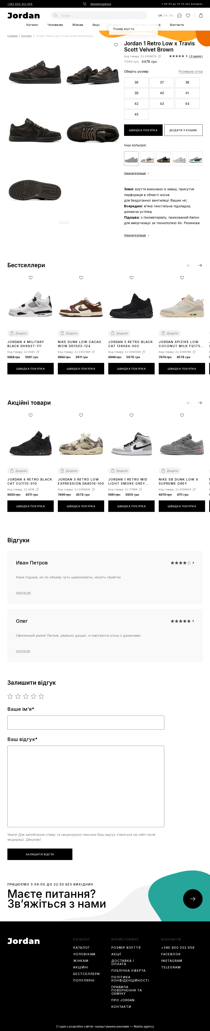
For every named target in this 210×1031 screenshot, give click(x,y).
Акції (96, 25)
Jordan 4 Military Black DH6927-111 (25, 344)
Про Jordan (123, 1000)
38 (187, 82)
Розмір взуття (126, 947)
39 (136, 93)
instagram (172, 960)
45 (136, 114)
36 (136, 82)
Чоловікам (55, 25)
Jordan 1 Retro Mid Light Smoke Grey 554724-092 (127, 481)
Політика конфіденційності (130, 979)
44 (187, 104)
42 (136, 104)
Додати (21, 333)
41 (187, 93)
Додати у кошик (183, 130)
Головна (12, 36)
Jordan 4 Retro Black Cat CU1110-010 (29, 481)
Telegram (171, 967)
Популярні (84, 980)
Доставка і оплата (146, 25)
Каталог (32, 25)
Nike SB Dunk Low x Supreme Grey (179, 481)
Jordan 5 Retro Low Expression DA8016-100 (81, 481)
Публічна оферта (128, 970)
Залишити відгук (40, 854)
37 (162, 82)
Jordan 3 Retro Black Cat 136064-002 (130, 344)
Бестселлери (86, 974)
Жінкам (77, 25)
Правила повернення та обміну (126, 990)
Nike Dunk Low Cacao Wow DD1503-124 (80, 344)
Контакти (177, 25)
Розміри (115, 25)
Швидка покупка (143, 130)
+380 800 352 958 (20, 4)
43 (162, 104)
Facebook (171, 954)
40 (162, 93)
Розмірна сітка (191, 71)
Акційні (80, 967)
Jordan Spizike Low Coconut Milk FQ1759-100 (182, 344)
